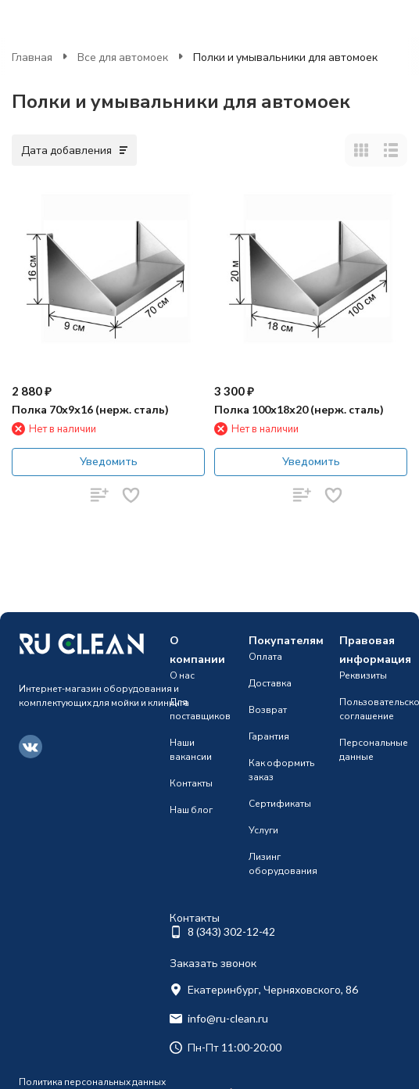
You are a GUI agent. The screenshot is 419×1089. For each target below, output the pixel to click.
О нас (182, 675)
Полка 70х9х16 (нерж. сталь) (90, 409)
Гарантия (269, 736)
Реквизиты (363, 675)
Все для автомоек (122, 56)
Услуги (263, 830)
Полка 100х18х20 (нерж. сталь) (299, 409)
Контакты (191, 783)
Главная (32, 56)
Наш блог (191, 809)
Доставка (270, 683)
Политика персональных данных (92, 1081)
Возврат (268, 709)
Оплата (265, 656)
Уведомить (109, 460)
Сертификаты (280, 803)
